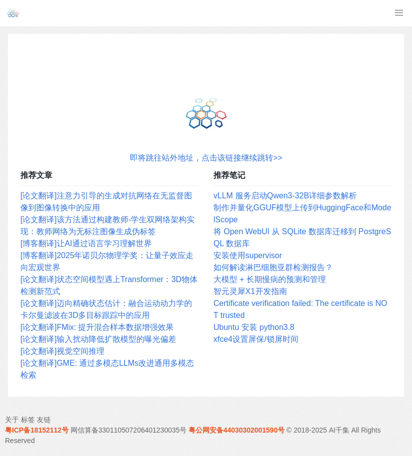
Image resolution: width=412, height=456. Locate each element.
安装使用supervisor (247, 255)
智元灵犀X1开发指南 (250, 291)
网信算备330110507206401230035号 (129, 430)
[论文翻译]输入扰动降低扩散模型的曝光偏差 (98, 339)
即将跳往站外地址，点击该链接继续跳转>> (206, 157)
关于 (12, 420)
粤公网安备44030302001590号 (237, 430)
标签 (28, 420)
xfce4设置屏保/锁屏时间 (256, 339)
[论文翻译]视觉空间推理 (62, 351)
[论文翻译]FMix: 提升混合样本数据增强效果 (97, 327)
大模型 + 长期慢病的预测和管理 (269, 279)
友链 (44, 420)
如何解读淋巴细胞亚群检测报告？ (273, 267)
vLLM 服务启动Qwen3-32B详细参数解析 (285, 195)
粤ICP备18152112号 (37, 430)
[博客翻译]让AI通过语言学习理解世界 (86, 243)
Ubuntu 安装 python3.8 (254, 327)
